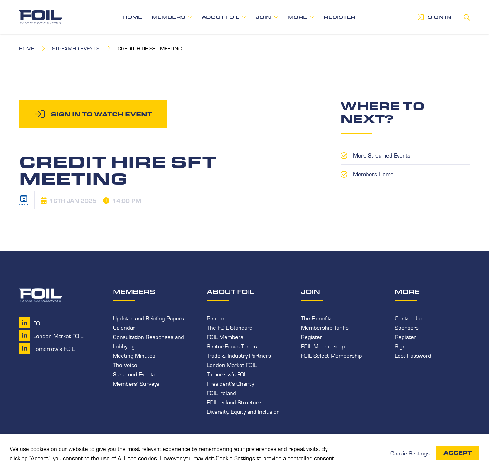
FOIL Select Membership (331, 355)
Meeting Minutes (134, 355)
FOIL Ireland (221, 393)
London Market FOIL (232, 365)
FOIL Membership (323, 346)
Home (132, 17)
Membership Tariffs (325, 327)
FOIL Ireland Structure (234, 402)
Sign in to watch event (101, 114)
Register (340, 17)
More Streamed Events (381, 155)
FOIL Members (225, 337)
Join (263, 17)
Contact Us (408, 318)
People (215, 318)
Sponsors (407, 327)
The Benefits (316, 318)
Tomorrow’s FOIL (227, 374)
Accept (457, 452)
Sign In (403, 346)
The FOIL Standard (230, 327)
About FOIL (220, 17)
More (297, 17)
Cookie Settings (410, 453)
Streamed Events (75, 48)
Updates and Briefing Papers (148, 318)
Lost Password (413, 355)
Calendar (124, 327)
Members (168, 17)
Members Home (373, 174)
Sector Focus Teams (232, 346)
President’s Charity (230, 383)
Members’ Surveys (136, 383)
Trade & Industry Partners (239, 355)
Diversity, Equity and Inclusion (243, 411)
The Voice (125, 365)
